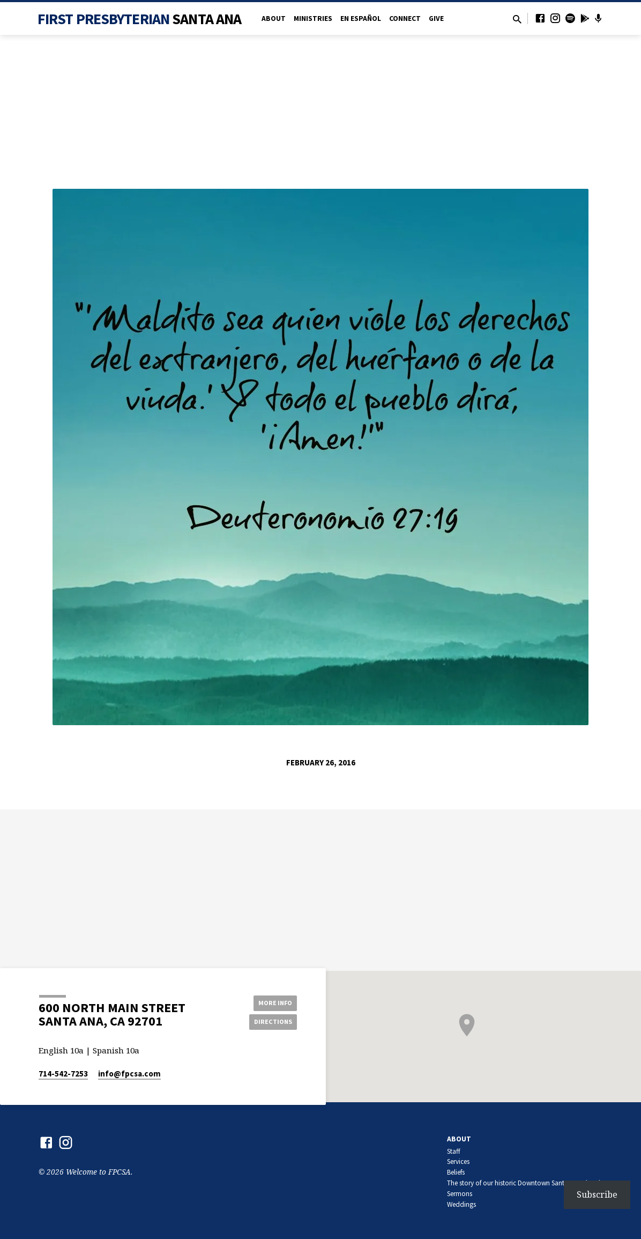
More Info (270, 1001)
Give (436, 18)
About (274, 18)
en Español (360, 18)
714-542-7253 (63, 1073)
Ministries (313, 18)
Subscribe (597, 1194)
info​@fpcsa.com (129, 1073)
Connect (405, 18)
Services (458, 1161)
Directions (270, 1022)
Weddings (461, 1204)
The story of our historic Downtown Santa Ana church (524, 1183)
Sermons (459, 1193)
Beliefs (456, 1172)
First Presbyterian (140, 18)
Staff (453, 1151)
